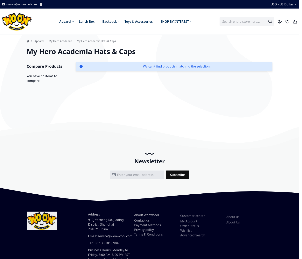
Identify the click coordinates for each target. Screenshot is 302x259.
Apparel (39, 41)
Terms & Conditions (148, 236)
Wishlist (186, 233)
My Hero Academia (60, 41)
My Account (188, 224)
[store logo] (17, 21)
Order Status (189, 229)
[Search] (270, 21)
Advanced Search (192, 238)
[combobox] (247, 21)
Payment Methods (147, 227)
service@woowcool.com (19, 4)
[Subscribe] (177, 176)
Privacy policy (144, 232)
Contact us (142, 222)
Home (28, 41)
